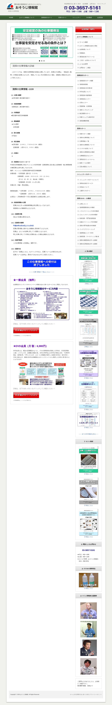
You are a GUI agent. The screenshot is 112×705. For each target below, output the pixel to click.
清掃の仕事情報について (87, 137)
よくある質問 (84, 64)
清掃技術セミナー (85, 99)
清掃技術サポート (46, 17)
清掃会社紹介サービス (86, 183)
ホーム (72, 694)
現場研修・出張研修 (86, 106)
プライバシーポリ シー (96, 694)
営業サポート (62, 17)
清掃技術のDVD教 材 (86, 88)
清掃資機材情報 (84, 121)
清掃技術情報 (84, 84)
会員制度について (85, 49)
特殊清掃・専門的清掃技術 (88, 218)
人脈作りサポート (85, 190)
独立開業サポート (85, 113)
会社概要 (85, 4)
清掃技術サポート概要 (86, 80)
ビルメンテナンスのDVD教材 (88, 214)
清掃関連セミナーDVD (86, 233)
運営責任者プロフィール (87, 57)
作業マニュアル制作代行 (87, 117)
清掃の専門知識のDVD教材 (88, 225)
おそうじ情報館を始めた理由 (88, 46)
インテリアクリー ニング (87, 229)
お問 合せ (93, 4)
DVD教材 (89, 17)
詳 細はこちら (88, 378)
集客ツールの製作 (85, 163)
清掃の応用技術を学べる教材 (88, 244)
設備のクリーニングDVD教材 (88, 222)
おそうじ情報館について (26, 17)
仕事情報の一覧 (84, 141)
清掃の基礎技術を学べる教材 (88, 240)
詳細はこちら (89, 283)
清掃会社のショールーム (87, 159)
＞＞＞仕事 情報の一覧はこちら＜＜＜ (41, 272)
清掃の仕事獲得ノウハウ (87, 145)
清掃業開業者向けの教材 (87, 207)
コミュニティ (76, 17)
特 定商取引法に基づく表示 (81, 694)
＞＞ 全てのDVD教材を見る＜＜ (88, 434)
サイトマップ (101, 4)
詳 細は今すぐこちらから (26, 330)
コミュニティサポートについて (89, 180)
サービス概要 (84, 42)
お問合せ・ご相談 (85, 67)
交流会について (84, 187)
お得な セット (84, 204)
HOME (11, 17)
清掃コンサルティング (86, 110)
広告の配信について (86, 166)
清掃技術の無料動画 (86, 95)
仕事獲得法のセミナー (86, 155)
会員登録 (100, 17)
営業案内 (82, 53)
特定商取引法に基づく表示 (72, 4)
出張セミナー (84, 102)
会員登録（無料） (89, 29)
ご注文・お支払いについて (88, 60)
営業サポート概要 (85, 134)
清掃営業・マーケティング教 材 (89, 236)
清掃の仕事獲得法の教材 (87, 152)
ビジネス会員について (86, 148)
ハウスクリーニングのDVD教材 (89, 211)
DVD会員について (85, 91)
